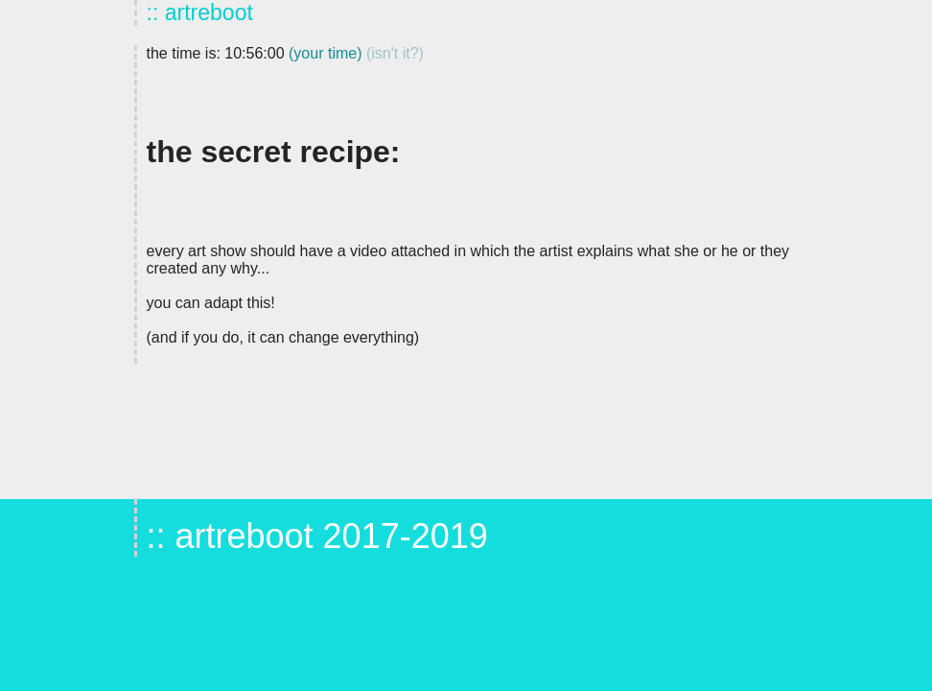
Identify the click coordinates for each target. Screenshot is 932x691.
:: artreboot (200, 12)
